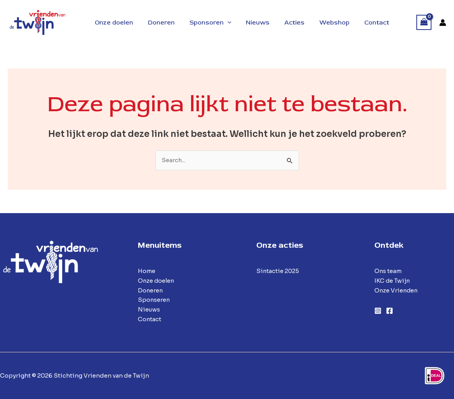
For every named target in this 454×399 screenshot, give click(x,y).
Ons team (388, 271)
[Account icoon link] (442, 22)
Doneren (151, 290)
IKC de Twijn (392, 280)
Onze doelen (157, 280)
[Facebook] (389, 310)
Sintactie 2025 (278, 271)
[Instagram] (377, 310)
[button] (222, 22)
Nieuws (149, 309)
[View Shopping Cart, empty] (424, 22)
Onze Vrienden (396, 290)
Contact (150, 319)
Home (146, 271)
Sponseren (154, 300)
